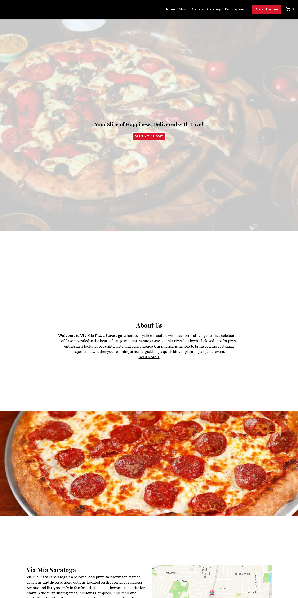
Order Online (266, 9)
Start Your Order (149, 136)
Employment (236, 9)
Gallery (198, 9)
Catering (214, 9)
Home (169, 9)
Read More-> (149, 357)
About (183, 9)
